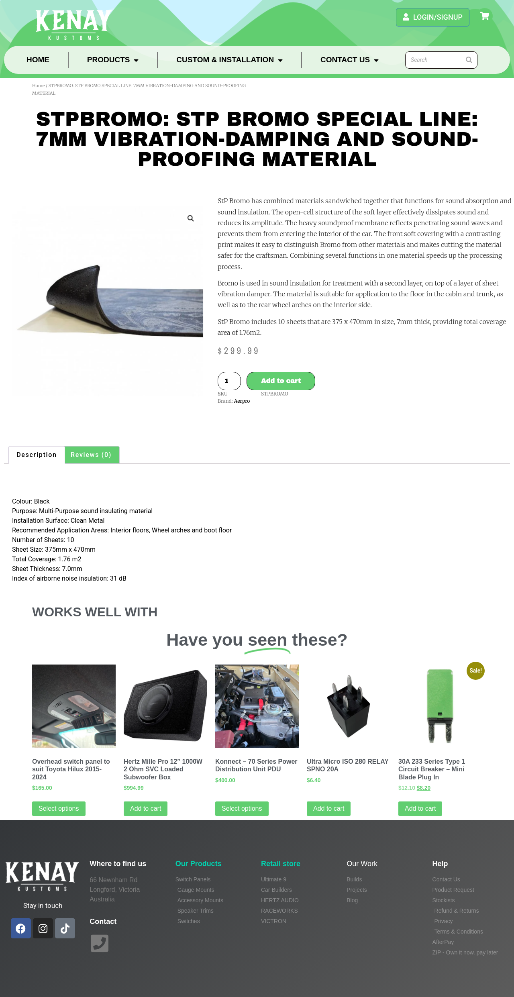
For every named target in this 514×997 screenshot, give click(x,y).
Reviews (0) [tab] (91, 455)
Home (38, 59)
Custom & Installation (229, 60)
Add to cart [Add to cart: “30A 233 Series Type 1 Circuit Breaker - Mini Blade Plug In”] (420, 808)
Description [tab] (36, 455)
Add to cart (281, 380)
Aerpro (242, 401)
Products (113, 60)
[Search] (469, 60)
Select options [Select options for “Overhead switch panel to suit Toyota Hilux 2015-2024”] (59, 808)
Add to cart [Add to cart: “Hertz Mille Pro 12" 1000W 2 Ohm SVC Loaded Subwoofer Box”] (145, 808)
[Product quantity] (229, 381)
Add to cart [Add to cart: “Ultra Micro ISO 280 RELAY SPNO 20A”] (328, 808)
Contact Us (349, 60)
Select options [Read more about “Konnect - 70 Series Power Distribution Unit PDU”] (242, 808)
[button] (190, 218)
